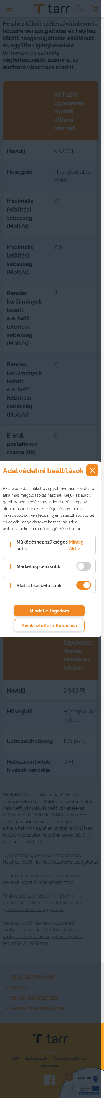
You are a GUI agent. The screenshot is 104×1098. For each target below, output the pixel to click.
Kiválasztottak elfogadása (49, 625)
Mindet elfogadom (49, 610)
